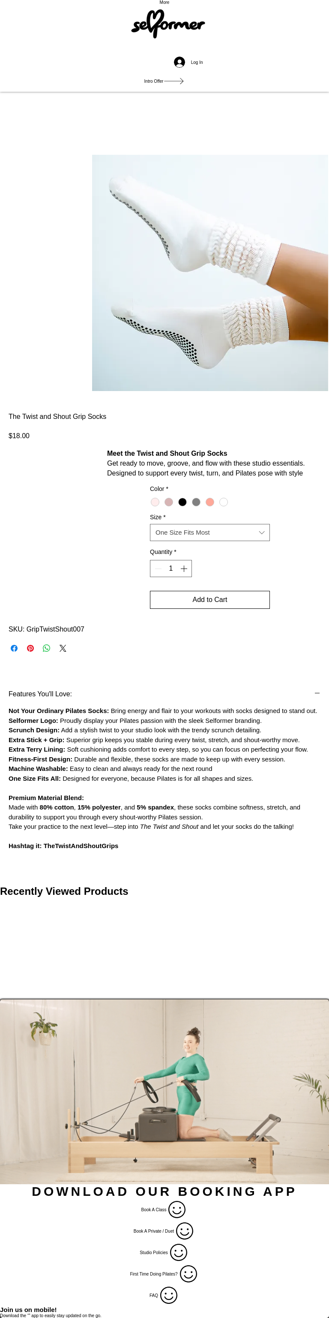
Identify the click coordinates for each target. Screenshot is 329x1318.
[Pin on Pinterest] (30, 648)
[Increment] (185, 568)
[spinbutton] (171, 568)
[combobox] (210, 533)
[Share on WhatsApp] (47, 648)
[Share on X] (63, 648)
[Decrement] (157, 568)
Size (158, 517)
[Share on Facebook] (14, 648)
